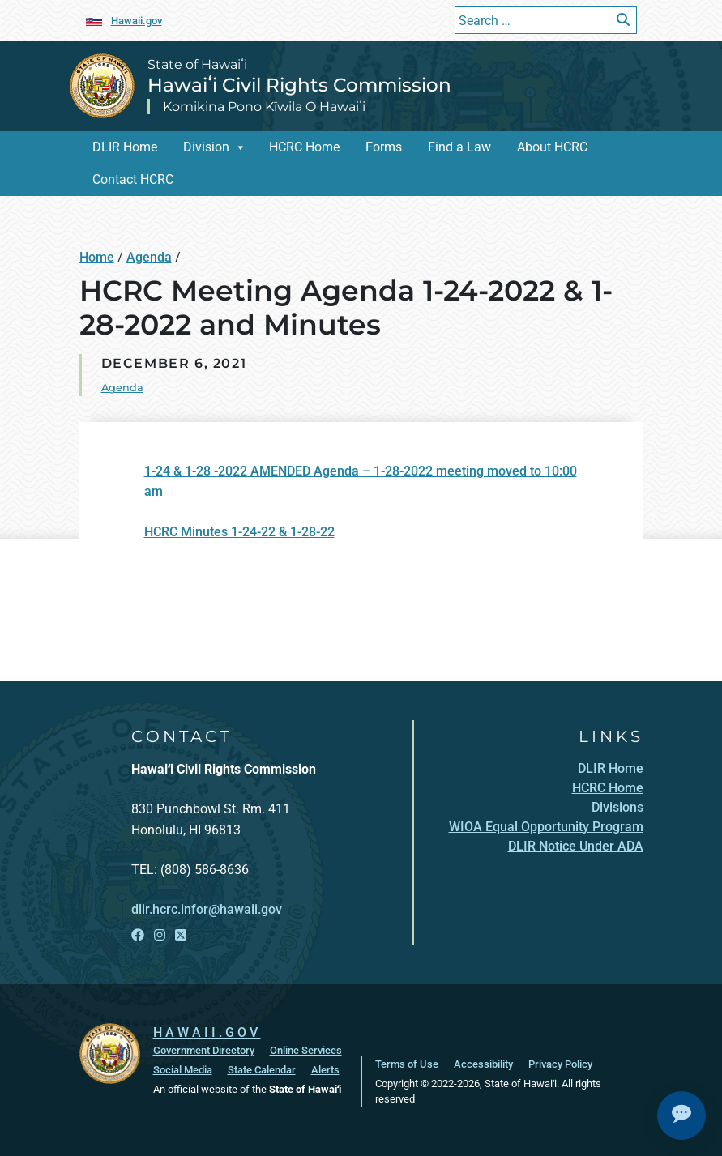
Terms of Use (406, 1064)
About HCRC (552, 147)
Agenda (149, 257)
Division (206, 147)
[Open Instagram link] (159, 935)
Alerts (325, 1070)
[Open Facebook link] (137, 935)
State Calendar (262, 1070)
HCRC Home (304, 147)
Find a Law (459, 147)
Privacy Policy (560, 1064)
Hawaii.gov (136, 21)
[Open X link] (180, 935)
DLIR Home (124, 147)
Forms (383, 147)
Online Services (306, 1050)
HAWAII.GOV (207, 1032)
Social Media (182, 1070)
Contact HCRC (132, 179)
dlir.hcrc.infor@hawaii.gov (206, 909)
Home (96, 257)
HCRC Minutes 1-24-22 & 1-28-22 (239, 532)
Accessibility (483, 1064)
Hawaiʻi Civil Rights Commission (299, 85)
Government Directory (203, 1050)
